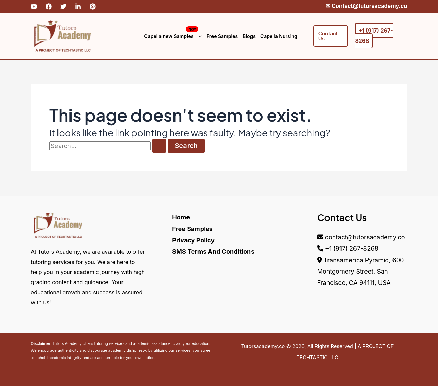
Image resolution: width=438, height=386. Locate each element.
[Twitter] (63, 6)
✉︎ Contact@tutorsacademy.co (366, 5)
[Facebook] (49, 6)
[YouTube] (34, 6)
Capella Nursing (278, 36)
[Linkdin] (78, 6)
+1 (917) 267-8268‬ (351, 248)
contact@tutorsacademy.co (365, 237)
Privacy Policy (193, 240)
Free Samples (222, 36)
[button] (198, 36)
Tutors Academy (66, 343)
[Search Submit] (159, 146)
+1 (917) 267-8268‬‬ (374, 35)
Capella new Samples (173, 36)
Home (181, 217)
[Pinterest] (93, 6)
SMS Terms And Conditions (213, 251)
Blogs (249, 36)
